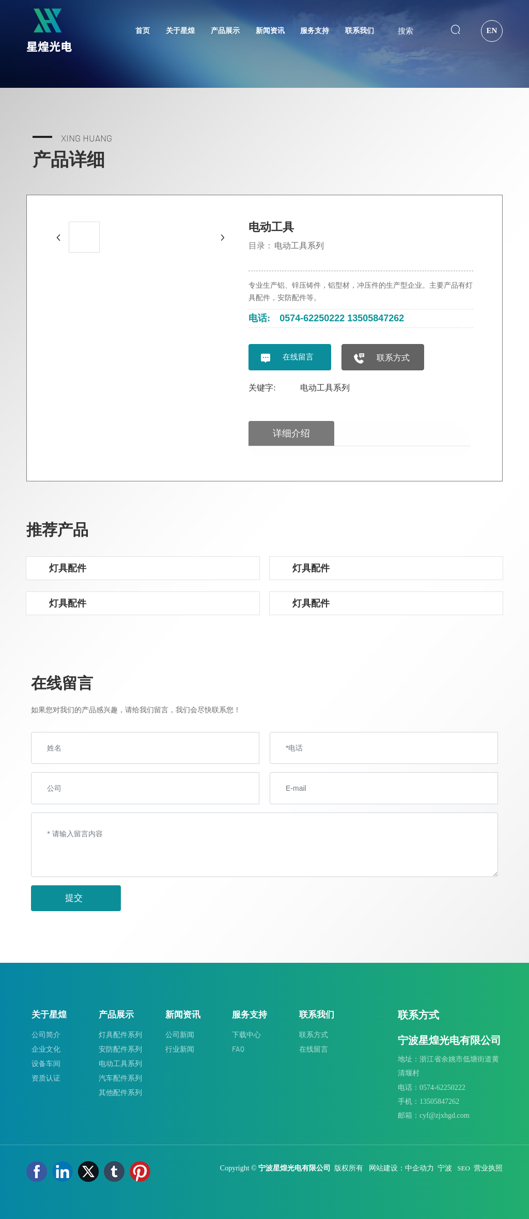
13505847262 (375, 318)
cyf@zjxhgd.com (444, 1115)
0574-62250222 (312, 318)
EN (491, 30)
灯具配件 (67, 567)
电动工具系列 (299, 245)
